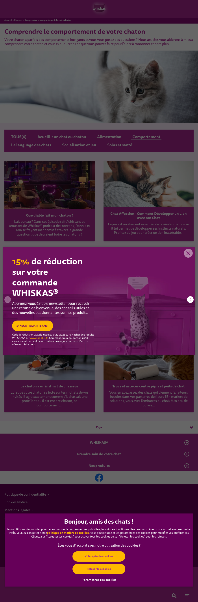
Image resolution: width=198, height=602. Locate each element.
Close (188, 253)
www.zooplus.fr (39, 338)
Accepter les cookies (100, 556)
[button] (190, 299)
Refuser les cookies (99, 569)
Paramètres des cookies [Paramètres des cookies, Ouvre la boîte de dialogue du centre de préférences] (98, 579)
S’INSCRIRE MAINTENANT (33, 326)
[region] (99, 550)
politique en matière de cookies (68, 533)
